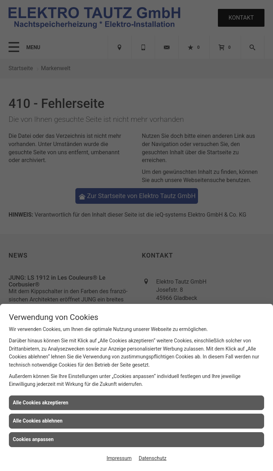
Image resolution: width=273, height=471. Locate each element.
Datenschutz (152, 458)
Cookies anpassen (33, 439)
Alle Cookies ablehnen (38, 421)
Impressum (119, 458)
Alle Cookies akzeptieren (40, 402)
